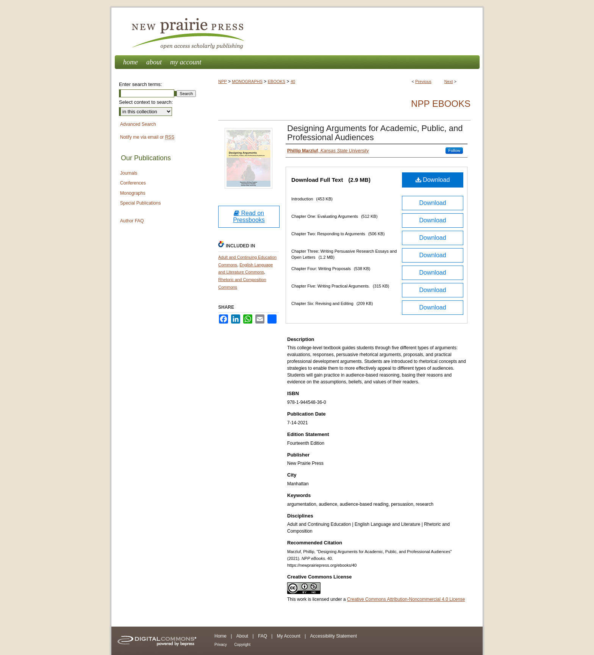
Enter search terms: (140, 84)
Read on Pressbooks (249, 216)
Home (220, 636)
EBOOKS (276, 81)
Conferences (133, 183)
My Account (288, 636)
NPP (222, 81)
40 (293, 81)
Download (433, 180)
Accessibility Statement (333, 636)
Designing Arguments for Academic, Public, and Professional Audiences (375, 132)
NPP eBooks (441, 103)
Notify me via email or (147, 137)
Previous (423, 81)
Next (448, 81)
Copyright (242, 644)
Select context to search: (146, 102)
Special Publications (140, 203)
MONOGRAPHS (247, 81)
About (242, 636)
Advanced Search (138, 124)
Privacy (220, 644)
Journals (128, 173)
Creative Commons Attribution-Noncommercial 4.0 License (406, 599)
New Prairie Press (297, 31)
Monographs (132, 193)
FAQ (262, 636)
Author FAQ (132, 221)
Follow (454, 150)
